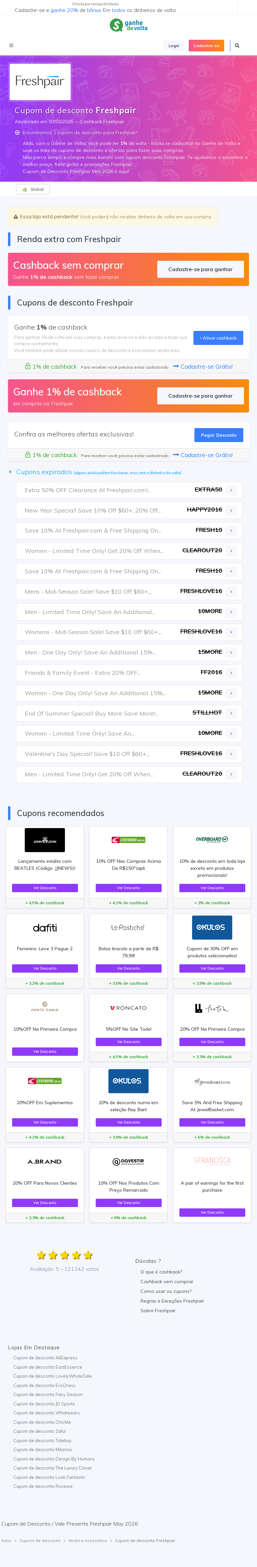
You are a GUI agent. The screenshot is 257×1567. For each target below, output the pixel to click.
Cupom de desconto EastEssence (47, 1367)
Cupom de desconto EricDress (44, 1385)
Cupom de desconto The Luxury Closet (52, 1468)
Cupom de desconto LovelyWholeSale (52, 1376)
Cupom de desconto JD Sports (44, 1403)
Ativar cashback (218, 338)
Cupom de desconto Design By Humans (54, 1458)
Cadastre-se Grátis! (203, 366)
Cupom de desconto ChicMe (42, 1422)
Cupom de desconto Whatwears (46, 1412)
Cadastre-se (206, 45)
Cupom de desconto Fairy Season (48, 1394)
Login (174, 45)
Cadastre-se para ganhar (200, 269)
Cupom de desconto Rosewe (43, 1486)
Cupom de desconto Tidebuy (42, 1440)
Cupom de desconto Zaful (39, 1431)
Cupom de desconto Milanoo (42, 1449)
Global (33, 189)
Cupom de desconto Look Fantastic (49, 1477)
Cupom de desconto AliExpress (45, 1357)
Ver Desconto (44, 888)
